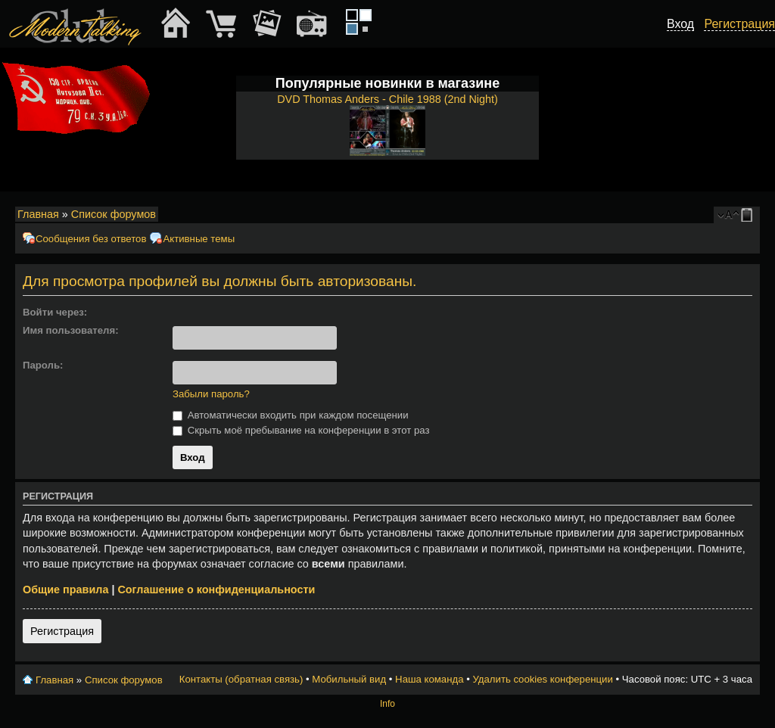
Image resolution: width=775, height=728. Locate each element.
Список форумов (113, 214)
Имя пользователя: (71, 330)
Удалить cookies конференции (542, 679)
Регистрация (62, 631)
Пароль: (43, 365)
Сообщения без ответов (91, 238)
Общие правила (65, 589)
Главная (38, 214)
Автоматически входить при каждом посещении (291, 415)
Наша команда (429, 679)
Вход (680, 23)
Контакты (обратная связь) (241, 679)
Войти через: (55, 312)
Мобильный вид (749, 215)
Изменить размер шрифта (728, 215)
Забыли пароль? (211, 394)
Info (387, 703)
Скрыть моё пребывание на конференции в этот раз (301, 430)
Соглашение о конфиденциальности (216, 589)
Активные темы (199, 238)
